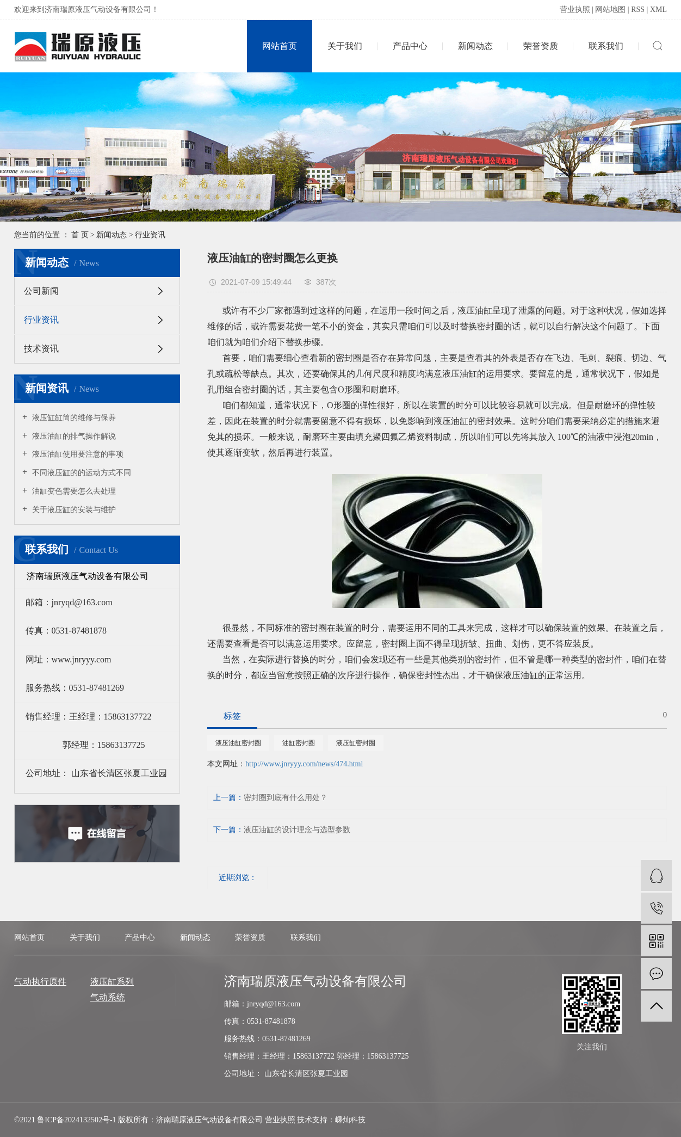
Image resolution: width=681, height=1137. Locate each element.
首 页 (80, 235)
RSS (638, 9)
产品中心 (410, 46)
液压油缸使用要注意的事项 (76, 454)
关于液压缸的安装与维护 (73, 510)
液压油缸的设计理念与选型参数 (297, 830)
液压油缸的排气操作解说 (73, 436)
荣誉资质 (540, 46)
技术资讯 (41, 348)
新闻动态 (475, 46)
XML (658, 9)
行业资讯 (150, 235)
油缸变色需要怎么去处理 (73, 491)
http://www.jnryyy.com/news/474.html (304, 764)
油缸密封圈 (298, 743)
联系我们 (606, 46)
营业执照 (575, 9)
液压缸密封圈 (355, 743)
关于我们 (344, 46)
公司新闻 (41, 291)
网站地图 (610, 9)
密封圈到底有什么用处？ (285, 798)
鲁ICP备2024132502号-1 (76, 1120)
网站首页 (279, 46)
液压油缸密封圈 (238, 743)
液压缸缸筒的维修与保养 (73, 418)
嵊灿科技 (350, 1120)
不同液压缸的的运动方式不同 (80, 473)
